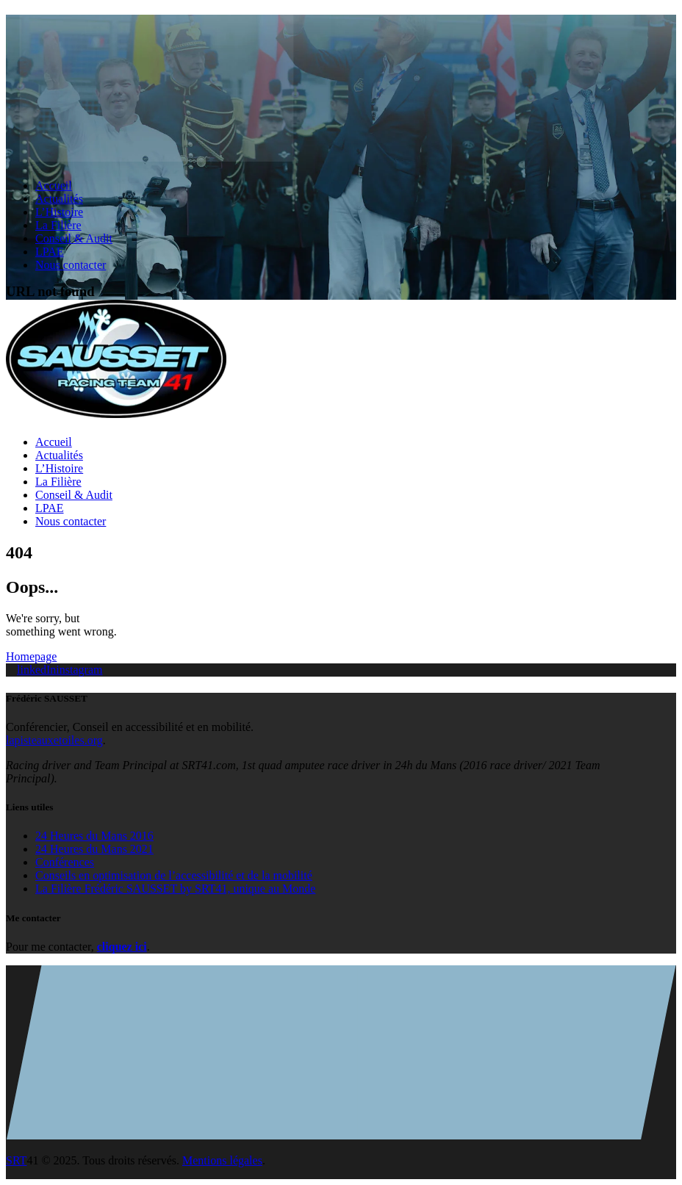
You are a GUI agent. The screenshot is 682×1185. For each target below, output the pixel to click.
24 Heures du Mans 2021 (94, 849)
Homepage (31, 656)
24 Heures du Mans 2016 (94, 835)
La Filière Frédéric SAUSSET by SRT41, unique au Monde (175, 888)
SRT (16, 1160)
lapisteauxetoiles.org (54, 740)
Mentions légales (222, 1160)
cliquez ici (122, 946)
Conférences (64, 862)
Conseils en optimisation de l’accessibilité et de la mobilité (173, 875)
